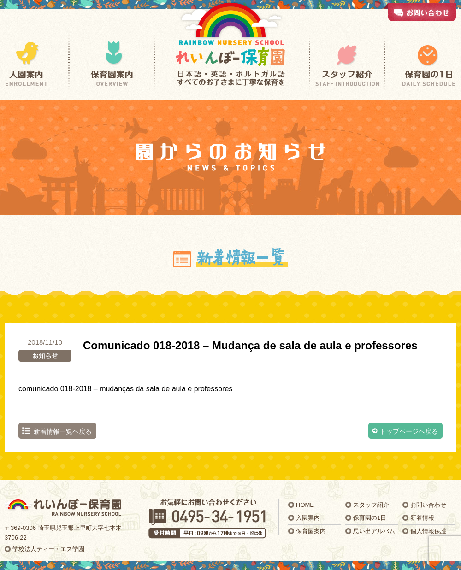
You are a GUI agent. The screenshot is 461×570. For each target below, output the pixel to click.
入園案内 (308, 517)
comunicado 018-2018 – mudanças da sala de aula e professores (125, 389)
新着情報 (422, 517)
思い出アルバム (374, 531)
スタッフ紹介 (371, 504)
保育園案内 (311, 531)
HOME (305, 504)
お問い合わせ (428, 504)
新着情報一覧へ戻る (63, 431)
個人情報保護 (428, 531)
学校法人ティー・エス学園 (48, 549)
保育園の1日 (369, 517)
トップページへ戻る (409, 431)
